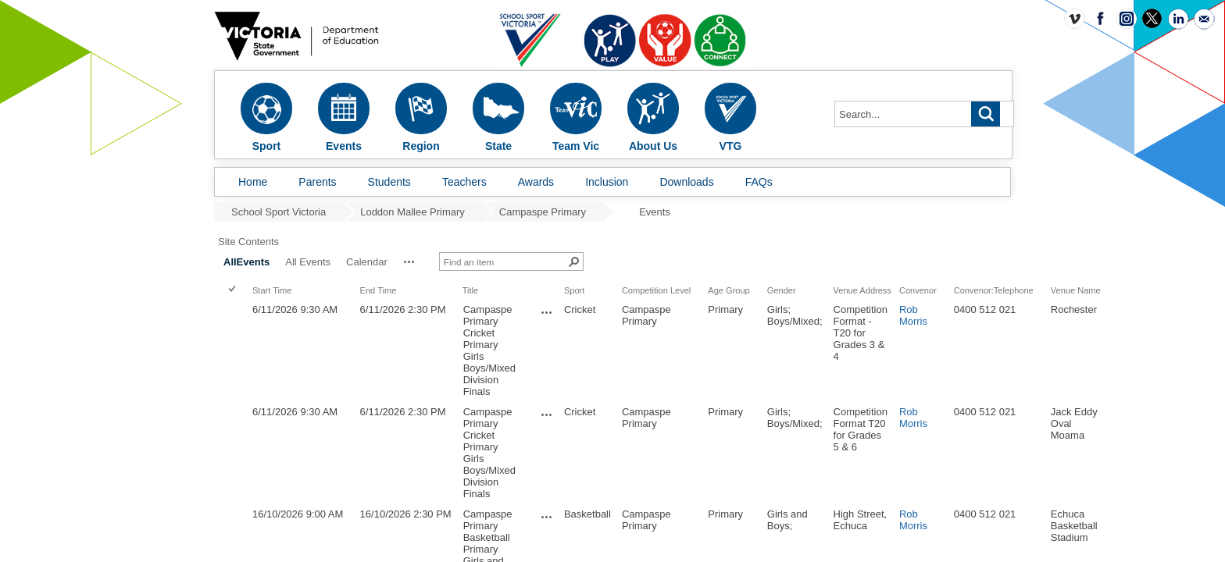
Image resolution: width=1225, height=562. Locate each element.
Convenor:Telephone (1156, 278)
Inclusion (606, 182)
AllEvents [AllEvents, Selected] (409, 250)
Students (389, 182)
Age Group (891, 278)
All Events (470, 250)
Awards (536, 182)
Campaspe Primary (542, 212)
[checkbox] (395, 278)
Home (252, 182)
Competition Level (818, 278)
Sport (737, 278)
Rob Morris (1076, 303)
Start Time (434, 278)
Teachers (464, 182)
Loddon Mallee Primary (412, 212)
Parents (317, 182)
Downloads (686, 182)
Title (633, 278)
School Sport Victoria (278, 212)
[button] (572, 250)
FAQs (759, 182)
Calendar (529, 250)
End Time (541, 278)
